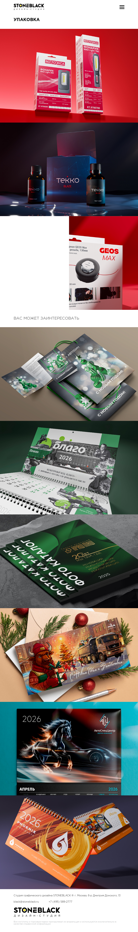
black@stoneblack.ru (26, 902)
